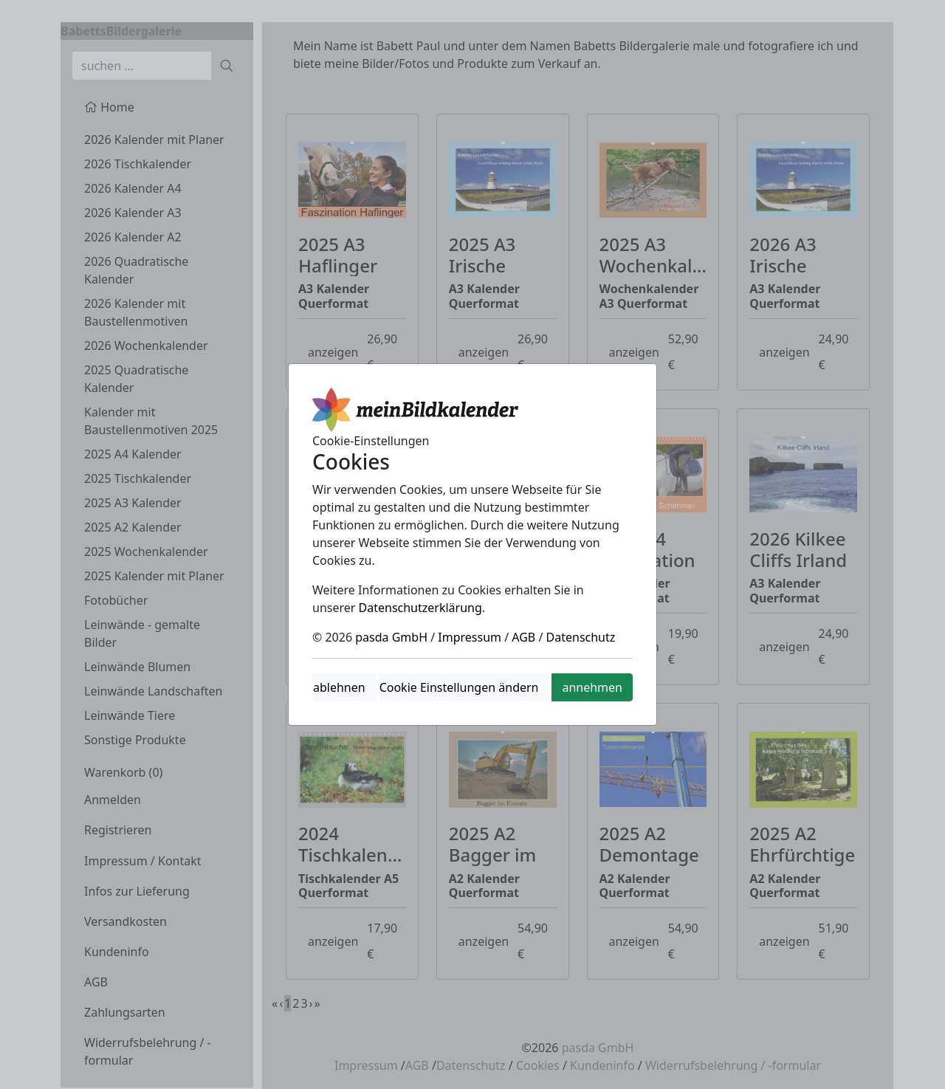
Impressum (469, 637)
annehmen (592, 687)
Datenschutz (581, 637)
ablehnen (339, 687)
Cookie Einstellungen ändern (459, 687)
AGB (523, 637)
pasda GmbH (391, 637)
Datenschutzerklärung (420, 608)
